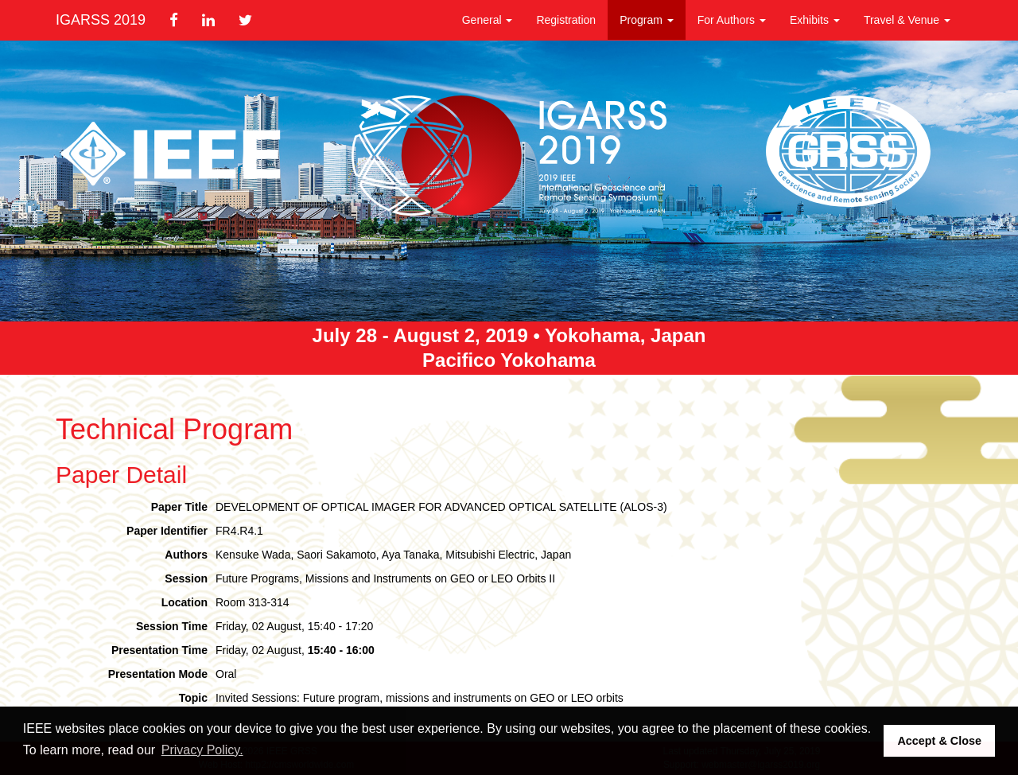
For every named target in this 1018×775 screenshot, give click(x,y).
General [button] (487, 20)
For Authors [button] (731, 20)
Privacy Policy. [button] (202, 750)
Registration (566, 20)
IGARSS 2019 (101, 20)
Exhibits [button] (815, 20)
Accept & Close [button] (939, 740)
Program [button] (647, 20)
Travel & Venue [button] (907, 20)
